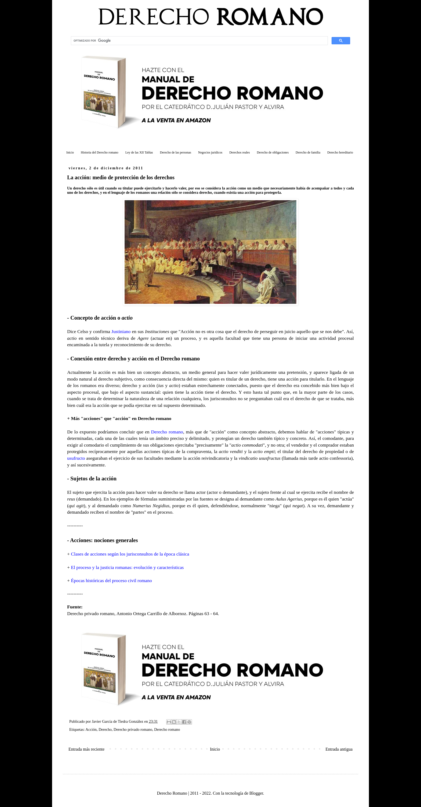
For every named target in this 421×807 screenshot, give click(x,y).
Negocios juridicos (210, 152)
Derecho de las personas (175, 152)
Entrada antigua (339, 749)
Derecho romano (167, 729)
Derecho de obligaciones (273, 152)
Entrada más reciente (86, 749)
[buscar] (199, 40)
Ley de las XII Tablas (139, 152)
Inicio (70, 152)
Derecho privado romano (133, 729)
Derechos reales (239, 152)
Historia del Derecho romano (99, 152)
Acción (91, 729)
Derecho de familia (308, 152)
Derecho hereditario (340, 152)
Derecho (105, 729)
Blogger (256, 793)
